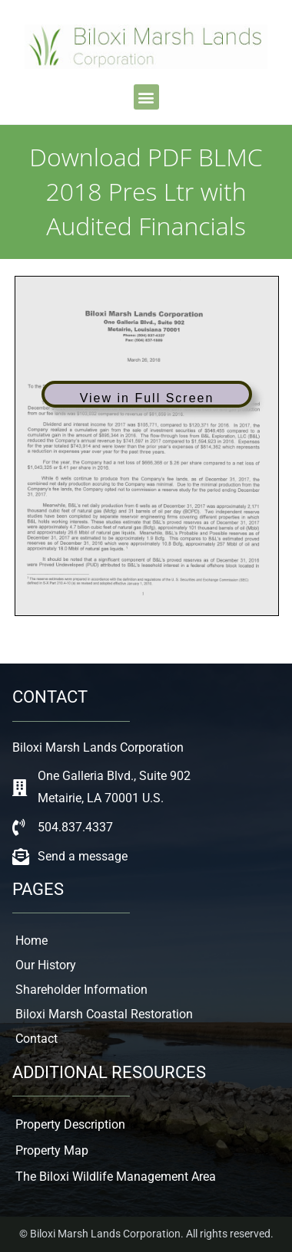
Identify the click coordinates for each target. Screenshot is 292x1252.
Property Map (51, 1150)
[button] (146, 97)
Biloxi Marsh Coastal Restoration (104, 1014)
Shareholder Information (81, 989)
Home (31, 940)
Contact (36, 1038)
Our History (45, 965)
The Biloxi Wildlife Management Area (115, 1176)
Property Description (70, 1124)
